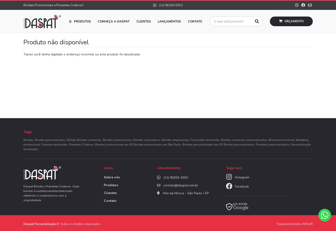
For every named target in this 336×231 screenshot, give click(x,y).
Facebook (242, 186)
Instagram (242, 177)
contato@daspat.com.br (180, 185)
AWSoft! (307, 224)
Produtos (82, 22)
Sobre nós (112, 177)
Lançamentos (169, 22)
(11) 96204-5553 (168, 5)
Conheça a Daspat (114, 22)
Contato (195, 22)
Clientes (143, 22)
